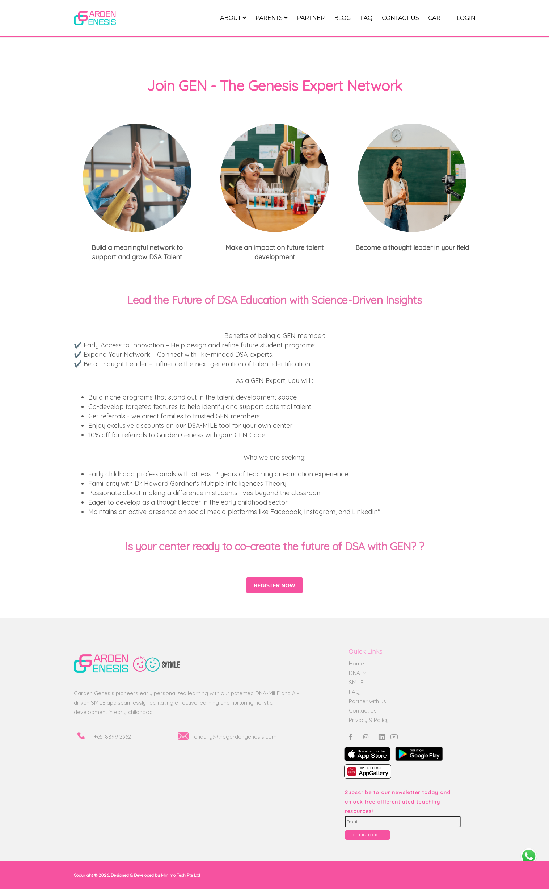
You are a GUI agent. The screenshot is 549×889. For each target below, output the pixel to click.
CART (435, 17)
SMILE (356, 682)
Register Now (274, 585)
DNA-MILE (361, 672)
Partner (311, 17)
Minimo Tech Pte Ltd (180, 875)
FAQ (366, 17)
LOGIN (466, 17)
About (233, 17)
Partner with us (367, 701)
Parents (272, 17)
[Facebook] (350, 736)
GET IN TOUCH (367, 835)
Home (356, 663)
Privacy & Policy (369, 720)
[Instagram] (366, 736)
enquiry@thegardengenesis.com (235, 736)
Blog (342, 17)
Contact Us (363, 710)
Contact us (400, 17)
